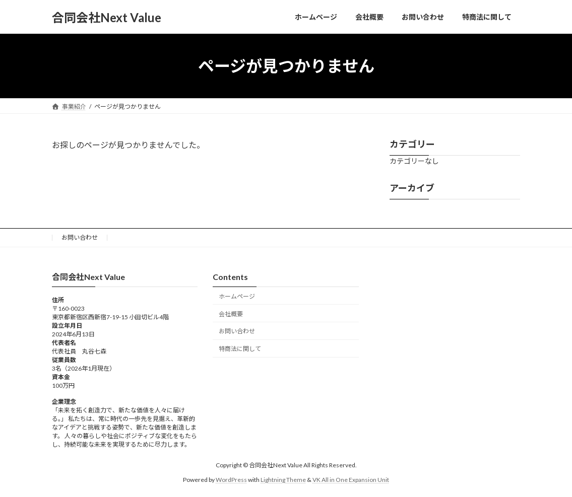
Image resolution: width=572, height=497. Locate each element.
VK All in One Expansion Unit (350, 479)
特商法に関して (240, 348)
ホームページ (237, 296)
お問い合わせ (79, 237)
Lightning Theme (283, 479)
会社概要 (231, 313)
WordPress (231, 479)
